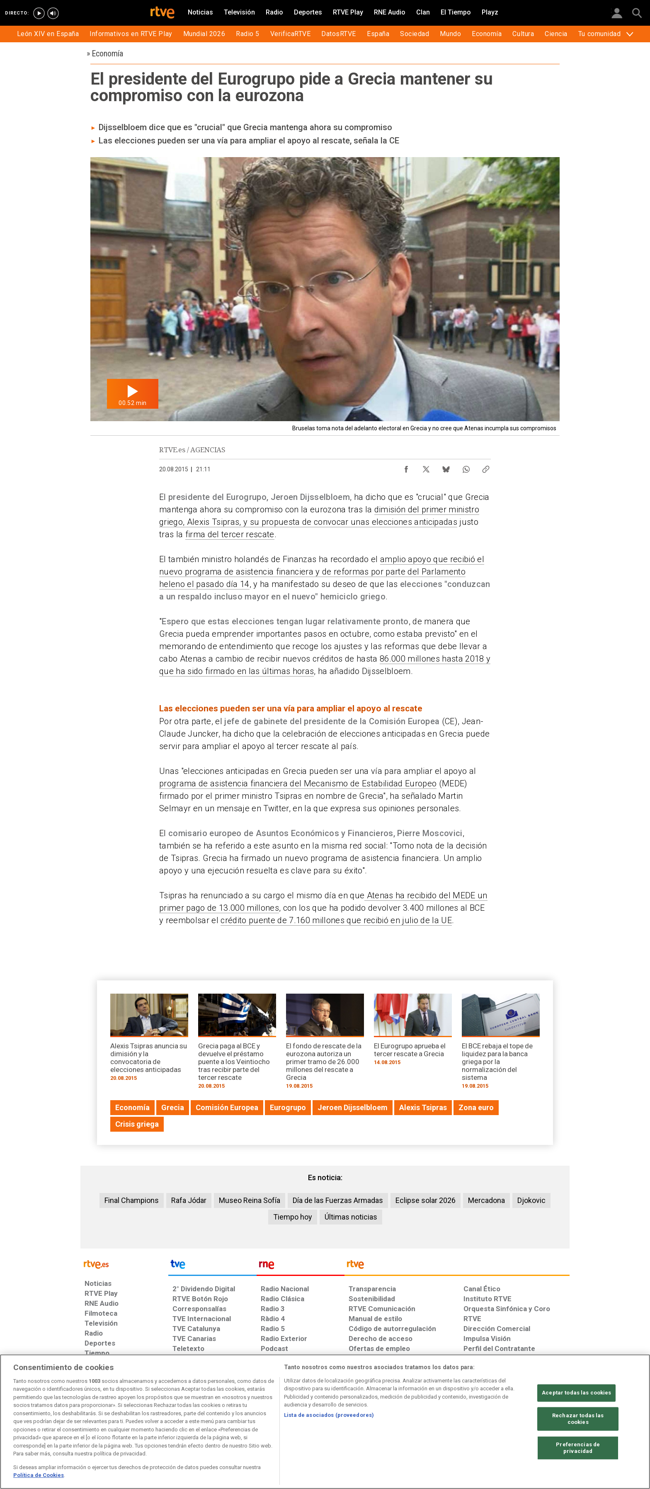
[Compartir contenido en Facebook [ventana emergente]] (406, 467)
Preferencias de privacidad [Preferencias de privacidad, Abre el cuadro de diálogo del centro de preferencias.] (578, 1448)
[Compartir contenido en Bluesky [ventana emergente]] (446, 467)
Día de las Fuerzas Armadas (338, 1200)
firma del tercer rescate (229, 534)
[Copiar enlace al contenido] (486, 467)
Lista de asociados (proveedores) (329, 1415)
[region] (325, 1421)
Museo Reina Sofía (249, 1200)
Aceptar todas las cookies (576, 1393)
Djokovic (531, 1200)
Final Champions (131, 1200)
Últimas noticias (351, 1217)
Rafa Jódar (188, 1200)
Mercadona (486, 1200)
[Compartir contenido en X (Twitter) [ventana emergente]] (426, 467)
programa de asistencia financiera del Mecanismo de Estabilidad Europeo (298, 783)
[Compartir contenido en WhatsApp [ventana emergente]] (466, 467)
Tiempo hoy (292, 1217)
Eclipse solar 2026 (425, 1200)
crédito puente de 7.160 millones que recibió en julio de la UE (336, 920)
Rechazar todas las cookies (578, 1419)
